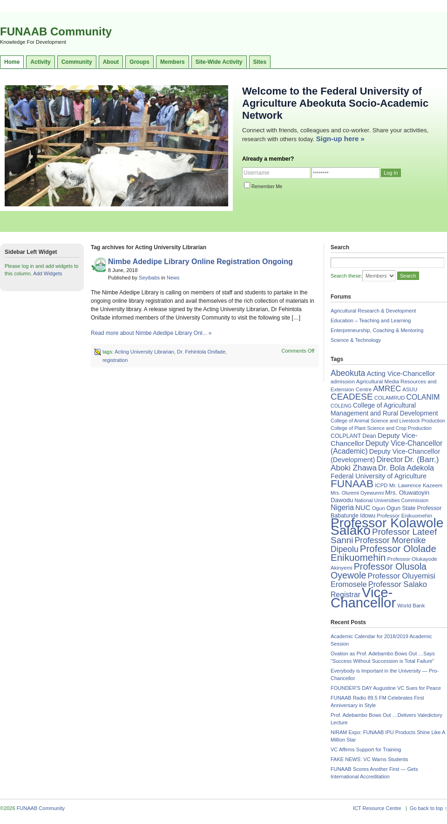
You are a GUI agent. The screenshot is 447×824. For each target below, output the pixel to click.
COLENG (341, 406)
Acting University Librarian (144, 351)
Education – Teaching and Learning (371, 320)
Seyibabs (149, 277)
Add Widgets (47, 273)
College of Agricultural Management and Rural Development (384, 409)
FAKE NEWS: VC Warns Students (369, 759)
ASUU (409, 389)
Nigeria (342, 507)
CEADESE (352, 397)
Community (76, 62)
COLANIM (423, 397)
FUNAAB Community (56, 31)
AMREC (387, 388)
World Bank (411, 605)
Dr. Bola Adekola (406, 467)
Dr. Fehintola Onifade (201, 351)
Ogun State (401, 508)
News (173, 277)
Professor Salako (397, 584)
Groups (139, 62)
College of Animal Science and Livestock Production (388, 420)
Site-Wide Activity (219, 62)
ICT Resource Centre (377, 808)
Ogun (378, 508)
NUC (363, 507)
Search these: (346, 276)
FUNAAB (352, 483)
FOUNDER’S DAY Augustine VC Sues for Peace (386, 688)
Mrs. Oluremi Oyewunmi (357, 493)
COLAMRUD (389, 398)
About (111, 62)
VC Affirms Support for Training (366, 749)
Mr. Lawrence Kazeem (415, 485)
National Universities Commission (392, 500)
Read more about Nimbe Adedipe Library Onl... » (151, 333)
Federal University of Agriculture (379, 476)
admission (343, 381)
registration (115, 360)
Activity (40, 62)
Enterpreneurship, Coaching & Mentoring (377, 330)
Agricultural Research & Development (373, 310)
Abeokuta (348, 373)
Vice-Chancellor (363, 597)
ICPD (381, 485)
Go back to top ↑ (428, 808)
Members (172, 62)
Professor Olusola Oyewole (379, 570)
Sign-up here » (340, 139)
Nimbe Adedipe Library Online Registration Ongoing (200, 262)
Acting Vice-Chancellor (400, 373)
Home (12, 62)
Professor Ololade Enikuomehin (383, 553)
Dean (369, 436)
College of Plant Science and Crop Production (381, 428)
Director (389, 459)
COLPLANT (346, 436)
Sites (260, 62)
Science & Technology (356, 340)
